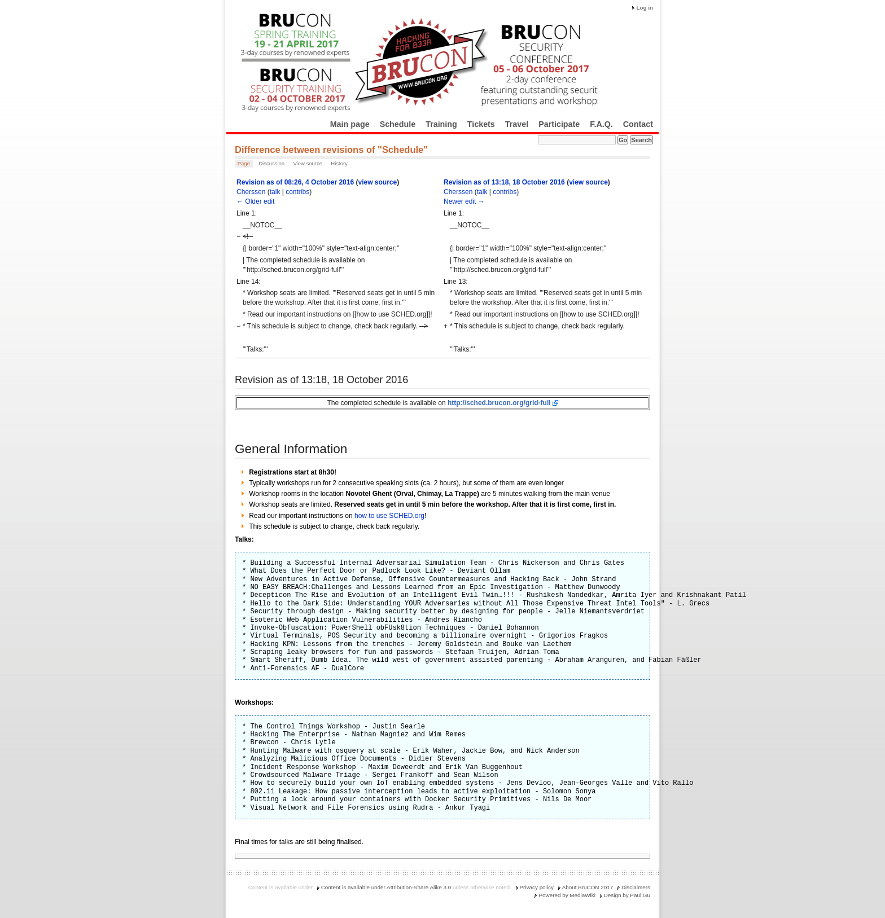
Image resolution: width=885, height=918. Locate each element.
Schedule (398, 124)
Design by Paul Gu (627, 895)
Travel (516, 124)
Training (441, 124)
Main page (350, 124)
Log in (644, 8)
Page (244, 163)
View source (307, 163)
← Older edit (255, 201)
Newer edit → (464, 201)
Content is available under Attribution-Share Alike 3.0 (386, 887)
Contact (638, 124)
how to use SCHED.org (389, 516)
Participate (559, 124)
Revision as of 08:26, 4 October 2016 (295, 182)
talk (275, 192)
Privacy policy (537, 887)
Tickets (481, 124)
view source (377, 182)
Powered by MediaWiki (566, 895)
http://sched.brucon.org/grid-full (499, 403)
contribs (297, 192)
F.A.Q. (601, 124)
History (339, 163)
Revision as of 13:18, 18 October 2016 (504, 182)
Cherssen (250, 192)
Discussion (271, 163)
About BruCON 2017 (588, 887)
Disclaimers (635, 887)
